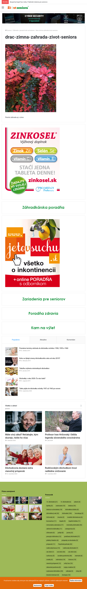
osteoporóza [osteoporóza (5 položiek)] (70, 529)
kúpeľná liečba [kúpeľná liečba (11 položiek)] (74, 521)
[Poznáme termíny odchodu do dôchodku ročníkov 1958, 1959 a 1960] (11, 351)
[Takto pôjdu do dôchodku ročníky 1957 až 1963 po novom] (11, 391)
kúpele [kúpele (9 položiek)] (62, 521)
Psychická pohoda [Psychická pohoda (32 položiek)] (65, 544)
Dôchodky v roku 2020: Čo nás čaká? (32, 378)
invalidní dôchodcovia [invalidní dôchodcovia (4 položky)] (74, 517)
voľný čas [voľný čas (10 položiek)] (68, 563)
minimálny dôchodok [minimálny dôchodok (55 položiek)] (74, 525)
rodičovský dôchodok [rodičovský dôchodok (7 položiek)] (70, 548)
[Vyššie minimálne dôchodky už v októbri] (35, 516)
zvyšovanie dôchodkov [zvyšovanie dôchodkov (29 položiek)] (54, 571)
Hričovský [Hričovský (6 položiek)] (50, 517)
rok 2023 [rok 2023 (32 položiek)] (72, 552)
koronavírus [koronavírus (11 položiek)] (51, 521)
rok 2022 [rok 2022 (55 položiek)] (61, 552)
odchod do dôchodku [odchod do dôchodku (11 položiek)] (54, 529)
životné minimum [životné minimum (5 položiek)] (52, 575)
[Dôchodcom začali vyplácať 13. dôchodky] (35, 508)
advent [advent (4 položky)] (77, 502)
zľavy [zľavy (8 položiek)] (78, 571)
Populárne (16, 340)
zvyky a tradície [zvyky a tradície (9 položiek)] (69, 567)
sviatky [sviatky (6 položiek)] (49, 559)
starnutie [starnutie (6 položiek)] (78, 556)
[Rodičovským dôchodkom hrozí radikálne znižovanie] (63, 455)
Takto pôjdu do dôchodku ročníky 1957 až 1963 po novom (39, 388)
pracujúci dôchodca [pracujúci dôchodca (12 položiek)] (53, 536)
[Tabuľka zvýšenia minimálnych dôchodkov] (11, 371)
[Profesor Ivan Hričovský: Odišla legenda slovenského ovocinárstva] (63, 421)
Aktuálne (43, 340)
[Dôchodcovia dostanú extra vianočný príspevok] (23, 455)
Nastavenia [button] (37, 585)
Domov (8, 30)
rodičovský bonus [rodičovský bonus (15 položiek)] (53, 548)
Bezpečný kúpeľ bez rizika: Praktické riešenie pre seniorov (28, 2)
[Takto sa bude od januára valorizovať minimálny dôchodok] (8, 516)
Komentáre (71, 340)
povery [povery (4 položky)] (70, 532)
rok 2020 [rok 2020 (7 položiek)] (50, 552)
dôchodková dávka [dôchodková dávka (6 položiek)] (72, 509)
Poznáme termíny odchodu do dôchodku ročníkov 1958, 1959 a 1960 (43, 348)
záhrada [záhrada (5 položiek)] (69, 571)
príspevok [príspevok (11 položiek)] (50, 544)
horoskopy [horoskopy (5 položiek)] (79, 513)
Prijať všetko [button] (49, 585)
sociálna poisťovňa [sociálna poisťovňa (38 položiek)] (65, 556)
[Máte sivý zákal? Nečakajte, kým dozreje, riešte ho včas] (23, 421)
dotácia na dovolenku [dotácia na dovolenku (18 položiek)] (54, 509)
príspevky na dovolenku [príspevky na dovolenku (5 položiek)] (70, 540)
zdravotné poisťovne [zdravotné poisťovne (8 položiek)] (53, 567)
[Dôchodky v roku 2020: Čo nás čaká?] (11, 381)
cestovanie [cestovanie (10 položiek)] (60, 506)
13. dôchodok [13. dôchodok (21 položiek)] (51, 502)
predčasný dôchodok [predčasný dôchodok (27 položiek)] (72, 536)
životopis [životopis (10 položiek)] (66, 575)
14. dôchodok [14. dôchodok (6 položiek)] (66, 502)
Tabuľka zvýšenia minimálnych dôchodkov (34, 368)
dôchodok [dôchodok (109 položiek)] (67, 513)
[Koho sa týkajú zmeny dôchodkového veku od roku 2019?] (11, 361)
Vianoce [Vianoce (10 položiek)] (72, 559)
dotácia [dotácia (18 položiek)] (72, 506)
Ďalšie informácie (76, 580)
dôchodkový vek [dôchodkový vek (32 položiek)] (52, 513)
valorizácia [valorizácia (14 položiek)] (60, 559)
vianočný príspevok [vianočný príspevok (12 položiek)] (53, 563)
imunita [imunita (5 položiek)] (61, 517)
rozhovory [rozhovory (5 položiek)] (50, 556)
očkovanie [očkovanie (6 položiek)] (50, 532)
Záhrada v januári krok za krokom (24, 30)
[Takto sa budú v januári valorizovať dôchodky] (21, 516)
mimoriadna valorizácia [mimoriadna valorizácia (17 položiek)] (54, 525)
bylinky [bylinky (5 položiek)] (49, 506)
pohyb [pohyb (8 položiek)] (61, 532)
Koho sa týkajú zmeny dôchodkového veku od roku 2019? (39, 358)
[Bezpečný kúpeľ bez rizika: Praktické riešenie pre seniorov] (8, 500)
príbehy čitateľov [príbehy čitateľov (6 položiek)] (52, 540)
